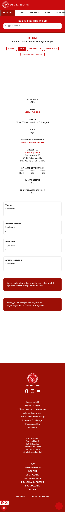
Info (22, 49)
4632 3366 (38, 286)
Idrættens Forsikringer (32, 420)
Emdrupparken (32, 153)
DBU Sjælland (32, 486)
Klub (32, 110)
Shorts (32, 170)
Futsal (32, 490)
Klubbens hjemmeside (33, 140)
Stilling (11, 49)
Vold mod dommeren (32, 413)
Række (32, 120)
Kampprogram (35, 49)
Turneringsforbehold (32, 190)
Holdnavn (32, 100)
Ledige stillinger (32, 406)
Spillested (32, 150)
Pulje (33, 130)
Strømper (43, 170)
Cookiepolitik (33, 428)
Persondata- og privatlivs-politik (32, 497)
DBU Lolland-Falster (32, 482)
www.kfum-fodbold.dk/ (32, 143)
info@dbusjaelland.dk (32, 452)
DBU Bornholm (33, 468)
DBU (32, 464)
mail (20, 286)
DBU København (32, 479)
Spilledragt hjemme (32, 168)
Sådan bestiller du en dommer (32, 409)
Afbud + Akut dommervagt (33, 417)
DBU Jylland (32, 475)
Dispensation (32, 180)
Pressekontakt (32, 402)
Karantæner (51, 49)
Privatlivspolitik (32, 424)
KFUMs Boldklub (32, 112)
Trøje (21, 170)
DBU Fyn (32, 471)
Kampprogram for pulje (33, 54)
